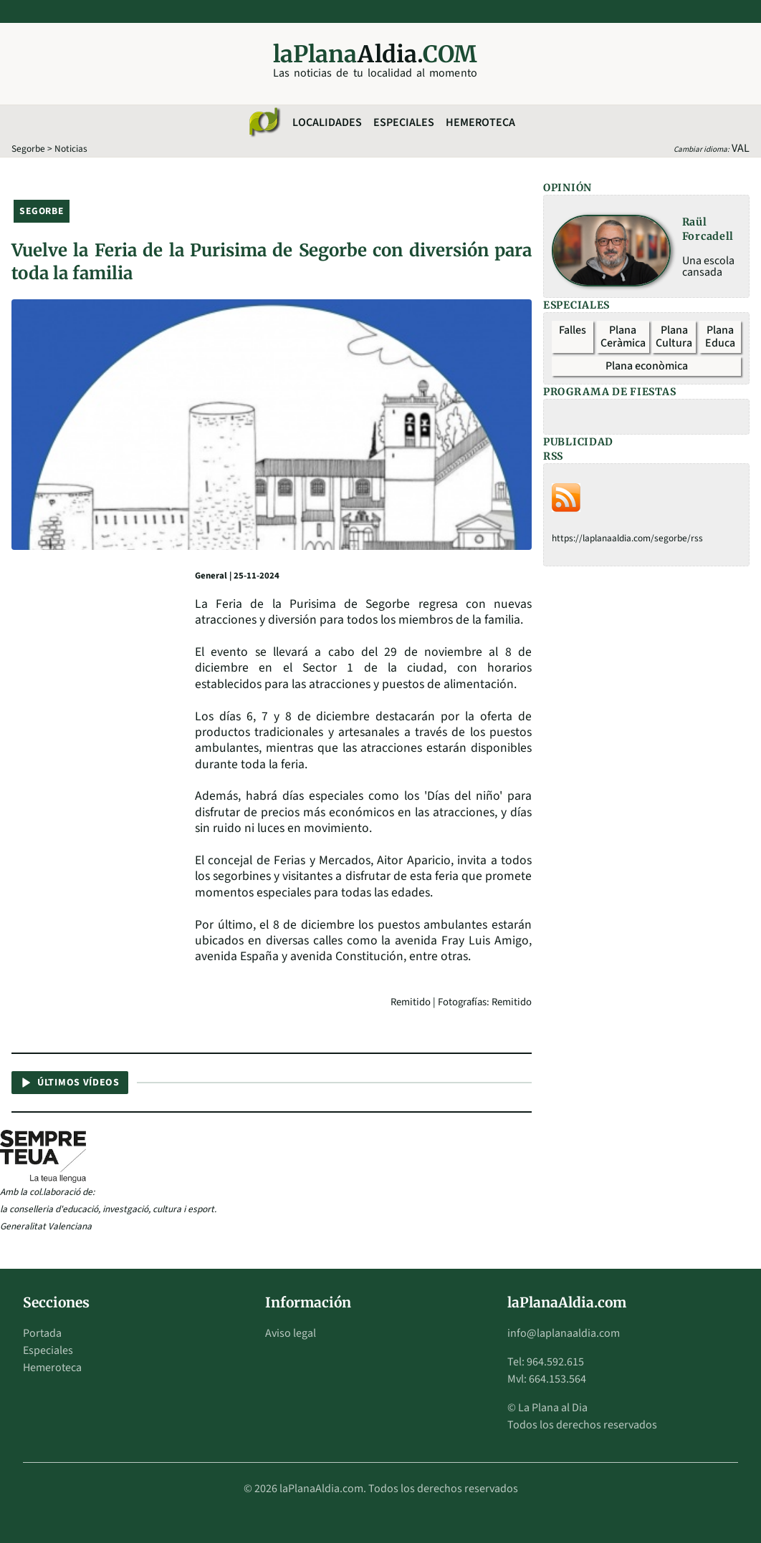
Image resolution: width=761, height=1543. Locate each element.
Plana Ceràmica (623, 336)
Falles (572, 330)
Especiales (403, 122)
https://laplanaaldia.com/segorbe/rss (627, 538)
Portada (42, 1333)
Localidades (327, 122)
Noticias (70, 148)
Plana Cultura (674, 336)
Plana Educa (720, 336)
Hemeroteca (480, 122)
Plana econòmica (647, 366)
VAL (741, 148)
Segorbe (28, 148)
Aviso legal (290, 1333)
